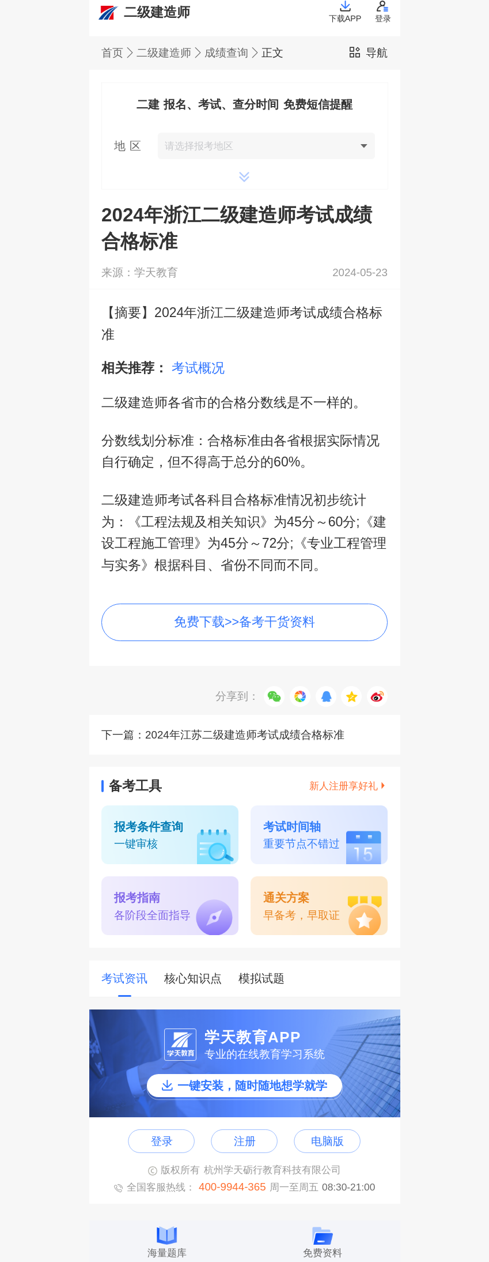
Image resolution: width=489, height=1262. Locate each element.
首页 (119, 53)
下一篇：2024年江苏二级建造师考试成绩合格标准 (222, 735)
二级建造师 (170, 53)
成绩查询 (232, 53)
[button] (244, 146)
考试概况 (198, 367)
